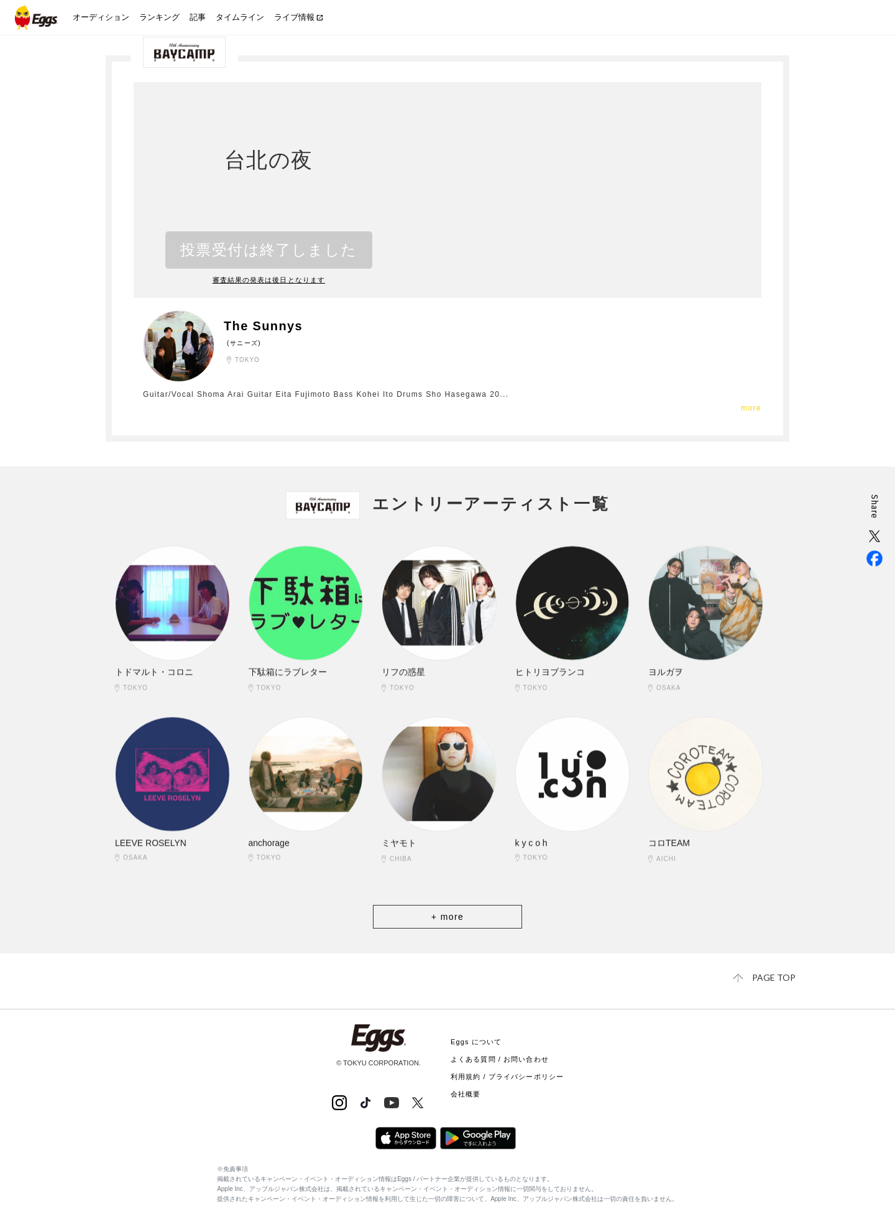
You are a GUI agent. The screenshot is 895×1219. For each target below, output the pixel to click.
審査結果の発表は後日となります (269, 280)
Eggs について (476, 1041)
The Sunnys (263, 326)
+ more (447, 917)
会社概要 (465, 1094)
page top (774, 977)
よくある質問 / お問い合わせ (500, 1059)
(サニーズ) (244, 343)
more (751, 408)
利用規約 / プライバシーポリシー (507, 1076)
